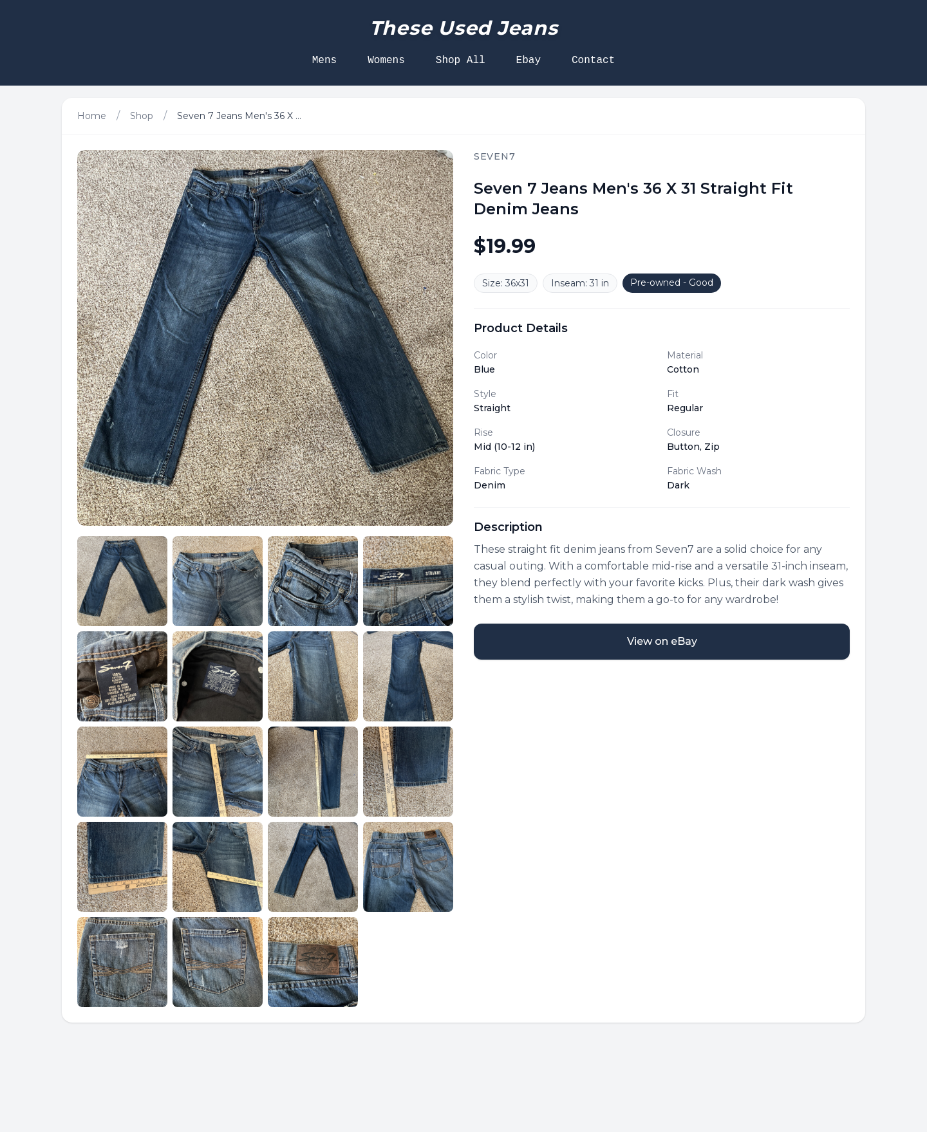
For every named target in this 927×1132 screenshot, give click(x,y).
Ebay (528, 60)
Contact (593, 60)
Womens (386, 60)
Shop (141, 116)
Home (91, 116)
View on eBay (662, 641)
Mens (324, 60)
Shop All (460, 60)
